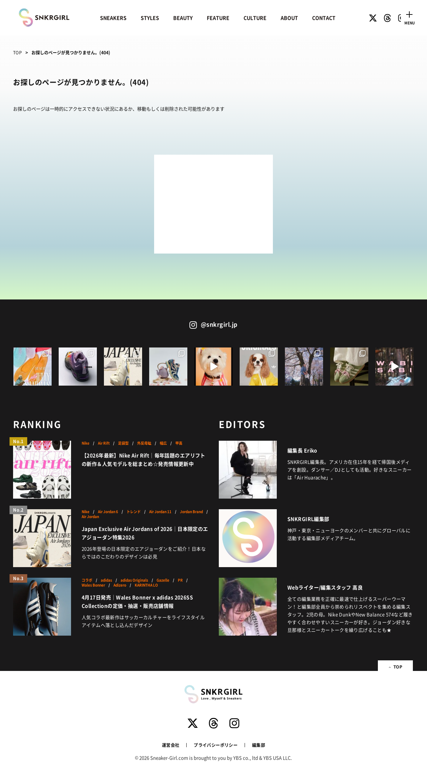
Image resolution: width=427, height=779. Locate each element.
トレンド (134, 511)
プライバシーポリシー (216, 745)
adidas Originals (134, 580)
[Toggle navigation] (409, 16)
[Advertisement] (213, 204)
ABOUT (289, 17)
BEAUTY (183, 17)
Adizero (119, 585)
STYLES (150, 17)
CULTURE (255, 17)
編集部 (258, 745)
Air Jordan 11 (160, 511)
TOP (17, 52)
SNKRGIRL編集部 (308, 518)
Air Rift (104, 443)
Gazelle (163, 580)
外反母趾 (144, 443)
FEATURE (218, 17)
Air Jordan (90, 516)
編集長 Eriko (302, 450)
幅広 (163, 443)
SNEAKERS (113, 17)
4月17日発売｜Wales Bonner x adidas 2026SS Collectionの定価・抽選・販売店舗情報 (137, 601)
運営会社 (170, 745)
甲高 (178, 443)
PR (180, 580)
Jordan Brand (191, 511)
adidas (106, 580)
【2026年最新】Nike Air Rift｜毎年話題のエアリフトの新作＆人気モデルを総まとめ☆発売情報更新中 (143, 459)
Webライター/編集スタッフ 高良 (325, 587)
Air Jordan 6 (108, 511)
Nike (85, 443)
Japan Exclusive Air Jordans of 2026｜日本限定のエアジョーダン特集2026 (145, 533)
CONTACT (323, 17)
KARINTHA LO (146, 585)
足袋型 (123, 443)
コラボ (87, 580)
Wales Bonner (93, 585)
